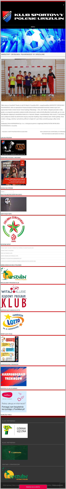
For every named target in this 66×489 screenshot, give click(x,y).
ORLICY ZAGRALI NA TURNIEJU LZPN (9, 255)
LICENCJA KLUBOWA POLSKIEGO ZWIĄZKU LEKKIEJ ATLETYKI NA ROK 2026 (18, 261)
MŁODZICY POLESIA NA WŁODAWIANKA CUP (11, 258)
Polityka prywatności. (57, 485)
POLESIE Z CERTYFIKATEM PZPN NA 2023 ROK (14, 131)
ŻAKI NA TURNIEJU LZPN (6, 253)
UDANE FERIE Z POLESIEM (7, 250)
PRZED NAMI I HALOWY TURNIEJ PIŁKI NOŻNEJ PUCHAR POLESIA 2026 (17, 247)
